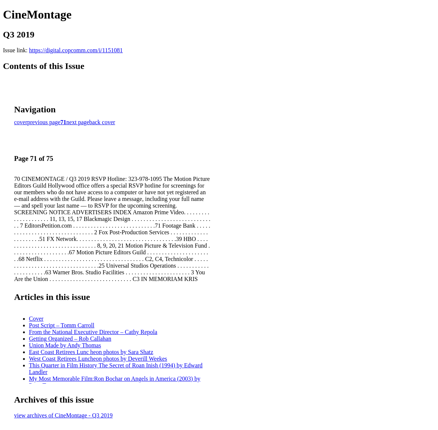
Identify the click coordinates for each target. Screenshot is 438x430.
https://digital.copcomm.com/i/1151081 (76, 50)
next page (77, 122)
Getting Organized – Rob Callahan (70, 338)
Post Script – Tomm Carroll (61, 325)
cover (20, 122)
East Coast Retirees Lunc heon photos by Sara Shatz (91, 352)
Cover (36, 318)
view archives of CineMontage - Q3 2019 (63, 415)
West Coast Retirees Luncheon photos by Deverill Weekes (98, 358)
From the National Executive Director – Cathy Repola (93, 332)
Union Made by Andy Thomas (65, 345)
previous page (43, 122)
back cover (102, 122)
